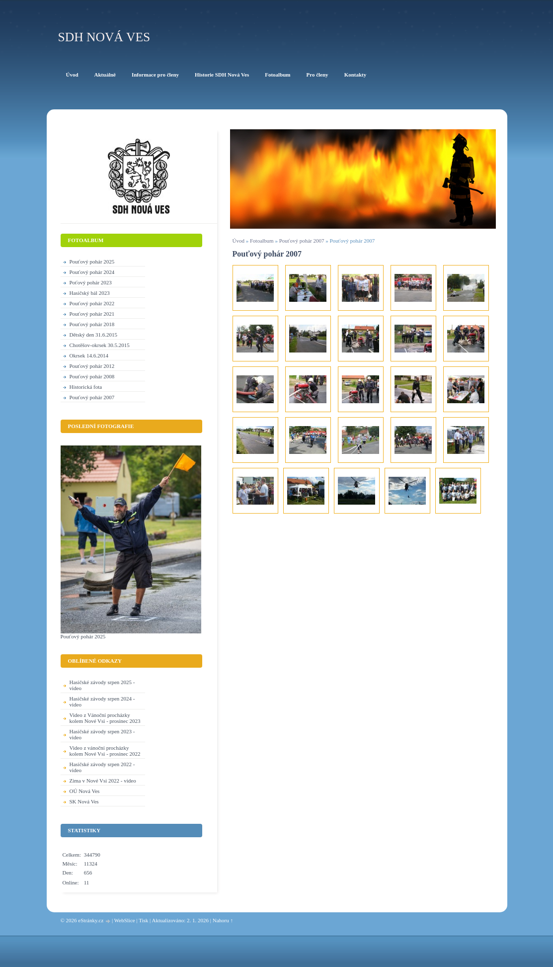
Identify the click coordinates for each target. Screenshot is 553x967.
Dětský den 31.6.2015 (94, 335)
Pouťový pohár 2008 (92, 376)
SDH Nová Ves (104, 37)
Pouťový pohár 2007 (301, 241)
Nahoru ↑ (223, 920)
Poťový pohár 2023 (91, 282)
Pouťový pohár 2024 (92, 272)
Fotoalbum (262, 241)
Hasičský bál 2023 (90, 293)
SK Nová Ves (84, 801)
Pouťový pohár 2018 (92, 324)
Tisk (143, 920)
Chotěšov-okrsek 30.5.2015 (100, 345)
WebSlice (124, 920)
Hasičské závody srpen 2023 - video (102, 734)
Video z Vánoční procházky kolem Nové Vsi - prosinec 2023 (105, 718)
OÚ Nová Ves (85, 791)
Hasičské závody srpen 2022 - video (102, 767)
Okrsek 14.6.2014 (89, 355)
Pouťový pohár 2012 (92, 366)
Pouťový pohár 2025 (92, 261)
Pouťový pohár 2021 (92, 314)
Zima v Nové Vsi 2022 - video (103, 781)
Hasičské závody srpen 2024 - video (102, 701)
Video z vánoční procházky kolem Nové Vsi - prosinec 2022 (105, 751)
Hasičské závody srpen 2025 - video (102, 685)
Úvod (238, 241)
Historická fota (86, 387)
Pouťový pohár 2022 (92, 303)
